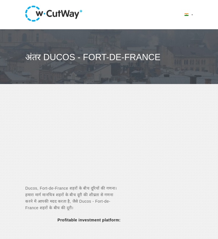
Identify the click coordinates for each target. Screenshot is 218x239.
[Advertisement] (109, 139)
